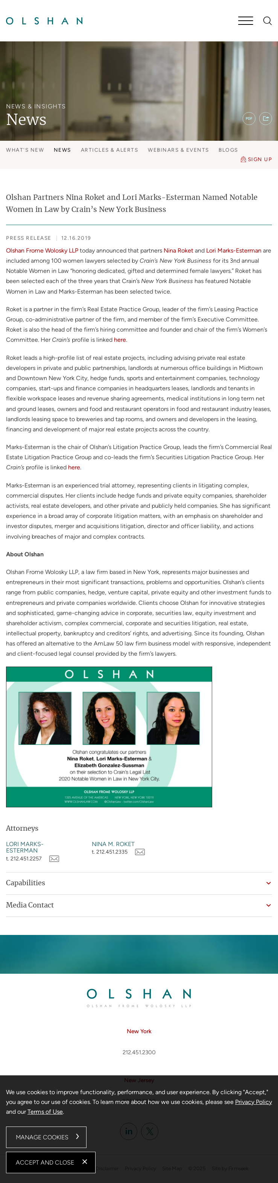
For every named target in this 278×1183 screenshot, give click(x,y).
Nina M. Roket (113, 844)
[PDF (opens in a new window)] (249, 118)
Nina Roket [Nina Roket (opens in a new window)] (178, 250)
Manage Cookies (42, 1137)
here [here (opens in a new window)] (120, 339)
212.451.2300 (139, 1052)
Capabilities (25, 883)
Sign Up (260, 159)
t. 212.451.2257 (24, 858)
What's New (25, 150)
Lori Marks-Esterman (25, 847)
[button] (265, 118)
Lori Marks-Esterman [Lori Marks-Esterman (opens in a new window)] (233, 250)
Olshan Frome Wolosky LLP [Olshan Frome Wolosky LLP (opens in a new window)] (42, 250)
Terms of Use (45, 1111)
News (62, 150)
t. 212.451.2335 (110, 851)
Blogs (228, 150)
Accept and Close (45, 1162)
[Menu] (246, 21)
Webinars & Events (178, 150)
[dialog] (139, 1129)
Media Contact (30, 905)
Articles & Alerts (109, 150)
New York (139, 1031)
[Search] (267, 21)
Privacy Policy (253, 1101)
